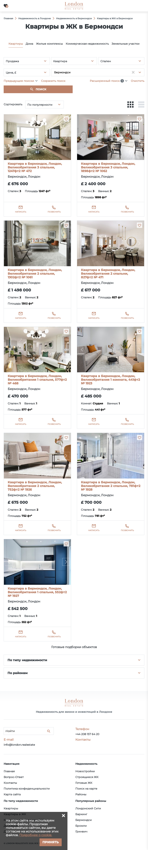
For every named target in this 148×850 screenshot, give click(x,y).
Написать (20, 212)
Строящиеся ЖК (86, 777)
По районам (18, 673)
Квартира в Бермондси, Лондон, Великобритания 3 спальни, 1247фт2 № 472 (35, 167)
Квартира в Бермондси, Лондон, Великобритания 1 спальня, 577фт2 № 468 (37, 379)
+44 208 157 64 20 (87, 734)
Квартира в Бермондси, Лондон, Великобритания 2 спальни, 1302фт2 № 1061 (35, 273)
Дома (29, 43)
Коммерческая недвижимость (87, 43)
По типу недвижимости (27, 660)
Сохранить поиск (53, 81)
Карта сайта (12, 794)
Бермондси (83, 820)
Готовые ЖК (83, 783)
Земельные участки (126, 43)
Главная (9, 771)
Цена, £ (11, 72)
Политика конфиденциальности (27, 788)
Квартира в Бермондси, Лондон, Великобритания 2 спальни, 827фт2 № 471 (108, 273)
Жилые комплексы (49, 43)
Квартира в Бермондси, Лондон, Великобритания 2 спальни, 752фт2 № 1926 (35, 485)
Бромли (81, 825)
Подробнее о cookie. (35, 835)
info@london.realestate (19, 744)
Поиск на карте (86, 788)
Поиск (41, 89)
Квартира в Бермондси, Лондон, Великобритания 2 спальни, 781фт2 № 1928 (110, 485)
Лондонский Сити (88, 808)
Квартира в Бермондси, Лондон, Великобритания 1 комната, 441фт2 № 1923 (110, 379)
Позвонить (54, 212)
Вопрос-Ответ (14, 777)
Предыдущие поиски (19, 81)
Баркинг (81, 814)
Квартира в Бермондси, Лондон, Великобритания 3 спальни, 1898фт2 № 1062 (108, 167)
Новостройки (85, 771)
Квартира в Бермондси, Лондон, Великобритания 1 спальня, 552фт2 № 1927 (37, 592)
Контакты (10, 783)
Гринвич (81, 831)
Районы (80, 794)
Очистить (137, 81)
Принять (50, 842)
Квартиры (15, 43)
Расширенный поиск (107, 81)
